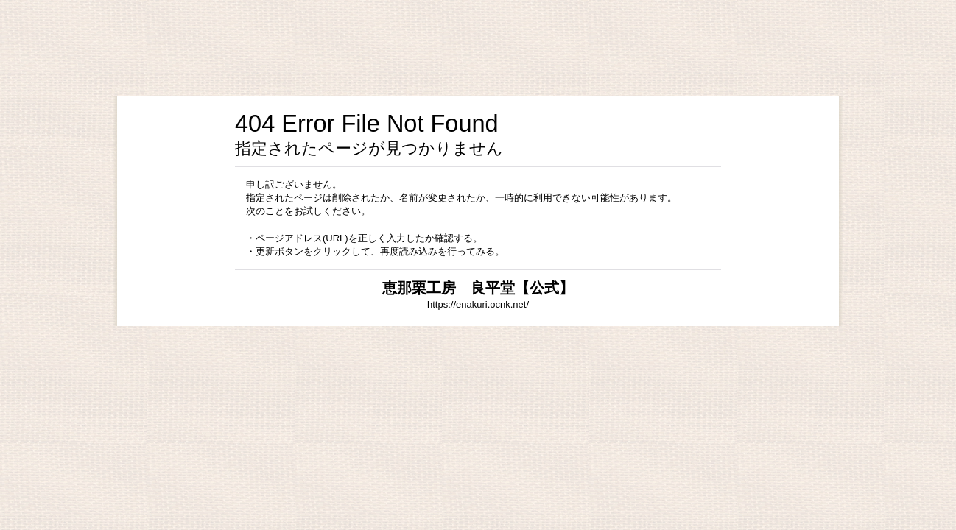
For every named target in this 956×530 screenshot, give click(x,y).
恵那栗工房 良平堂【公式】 (478, 288)
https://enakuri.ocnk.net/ (478, 304)
